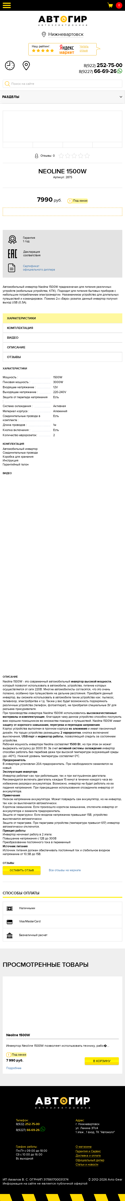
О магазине (84, 1147)
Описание (16, 347)
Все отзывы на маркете (65, 870)
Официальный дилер (90, 1160)
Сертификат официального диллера (39, 267)
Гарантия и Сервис (88, 1151)
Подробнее (13, 1068)
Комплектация (20, 328)
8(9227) (98, 71)
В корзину (102, 1061)
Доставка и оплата (88, 1155)
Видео (12, 338)
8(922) (103, 65)
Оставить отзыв (22, 870)
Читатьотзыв (84, 48)
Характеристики (21, 318)
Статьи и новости (87, 1164)
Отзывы (14, 357)
